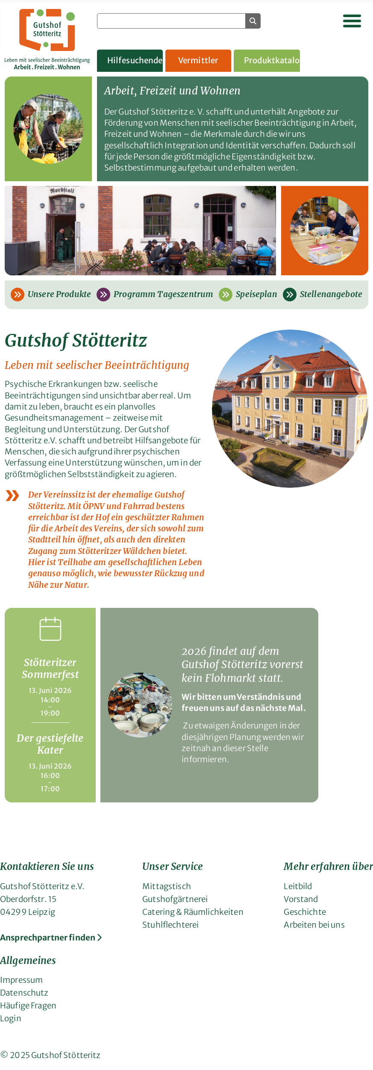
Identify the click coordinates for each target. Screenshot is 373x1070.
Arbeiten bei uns (314, 925)
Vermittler (198, 60)
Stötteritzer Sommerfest (50, 668)
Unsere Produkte (51, 294)
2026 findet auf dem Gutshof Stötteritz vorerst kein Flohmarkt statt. (242, 664)
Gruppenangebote (340, 60)
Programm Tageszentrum (155, 294)
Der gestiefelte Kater (50, 744)
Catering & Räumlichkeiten (193, 912)
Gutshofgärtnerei (175, 899)
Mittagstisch (166, 886)
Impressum (21, 980)
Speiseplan (248, 294)
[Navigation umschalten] (352, 20)
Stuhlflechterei (170, 925)
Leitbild (298, 886)
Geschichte (305, 912)
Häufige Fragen (28, 1006)
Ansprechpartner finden (51, 938)
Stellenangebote (322, 294)
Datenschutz (24, 993)
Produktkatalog (272, 60)
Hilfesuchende (135, 60)
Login (10, 1018)
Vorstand (301, 899)
